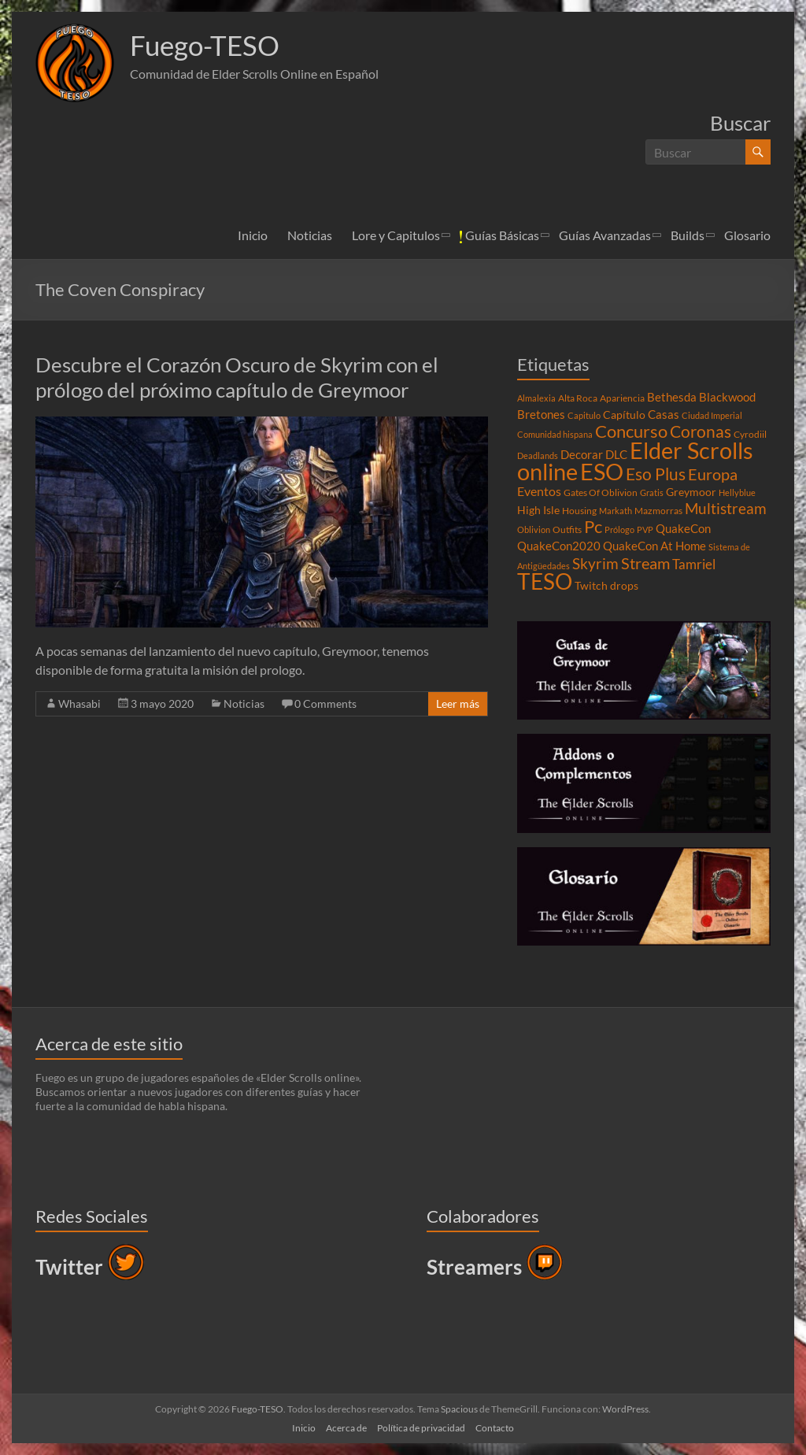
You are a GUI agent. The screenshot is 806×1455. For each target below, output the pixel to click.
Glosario (747, 235)
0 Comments (325, 703)
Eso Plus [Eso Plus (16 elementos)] (656, 474)
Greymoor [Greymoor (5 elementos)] (691, 492)
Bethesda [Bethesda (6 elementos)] (672, 397)
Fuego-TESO (206, 45)
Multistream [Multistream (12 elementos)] (726, 508)
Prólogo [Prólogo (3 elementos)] (619, 529)
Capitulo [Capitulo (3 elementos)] (584, 415)
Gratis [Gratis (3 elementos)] (652, 492)
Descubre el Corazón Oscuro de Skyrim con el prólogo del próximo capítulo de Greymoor (236, 377)
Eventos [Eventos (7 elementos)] (539, 491)
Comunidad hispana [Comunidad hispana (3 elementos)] (555, 434)
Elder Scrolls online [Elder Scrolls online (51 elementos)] (635, 460)
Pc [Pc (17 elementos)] (593, 526)
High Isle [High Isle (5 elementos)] (538, 510)
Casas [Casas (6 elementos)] (663, 414)
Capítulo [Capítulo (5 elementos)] (624, 415)
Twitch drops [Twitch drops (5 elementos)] (606, 585)
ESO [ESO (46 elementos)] (601, 471)
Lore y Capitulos (396, 235)
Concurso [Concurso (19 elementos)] (631, 431)
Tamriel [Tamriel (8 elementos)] (693, 564)
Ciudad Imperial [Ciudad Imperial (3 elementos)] (712, 415)
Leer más (457, 703)
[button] (74, 63)
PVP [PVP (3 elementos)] (645, 529)
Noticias (309, 235)
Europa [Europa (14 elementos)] (713, 474)
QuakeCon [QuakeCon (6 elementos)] (683, 528)
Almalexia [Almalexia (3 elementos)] (536, 398)
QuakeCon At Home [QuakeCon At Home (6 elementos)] (654, 546)
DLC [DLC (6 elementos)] (616, 454)
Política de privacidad (421, 1428)
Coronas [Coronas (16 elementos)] (700, 431)
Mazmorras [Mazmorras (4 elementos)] (658, 510)
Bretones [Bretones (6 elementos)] (541, 414)
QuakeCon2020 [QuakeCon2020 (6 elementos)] (559, 546)
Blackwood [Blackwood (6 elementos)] (727, 397)
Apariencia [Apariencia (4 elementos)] (622, 398)
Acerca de (346, 1428)
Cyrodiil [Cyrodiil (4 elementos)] (750, 434)
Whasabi (79, 703)
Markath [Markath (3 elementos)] (615, 510)
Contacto (494, 1428)
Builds (687, 235)
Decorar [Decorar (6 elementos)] (581, 454)
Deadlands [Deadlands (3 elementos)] (537, 455)
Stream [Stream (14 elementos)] (645, 562)
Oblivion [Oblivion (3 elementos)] (533, 529)
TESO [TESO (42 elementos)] (544, 581)
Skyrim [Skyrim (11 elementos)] (595, 563)
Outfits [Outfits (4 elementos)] (567, 529)
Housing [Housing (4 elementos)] (579, 510)
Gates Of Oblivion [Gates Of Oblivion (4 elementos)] (601, 492)
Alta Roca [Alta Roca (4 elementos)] (577, 398)
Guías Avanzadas (605, 235)
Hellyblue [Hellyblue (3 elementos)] (737, 492)
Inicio (253, 235)
